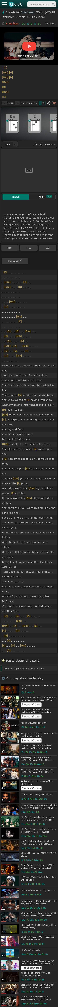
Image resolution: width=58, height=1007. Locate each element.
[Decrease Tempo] (4, 103)
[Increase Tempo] (17, 103)
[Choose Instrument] (15, 144)
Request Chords (31, 704)
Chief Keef (28, 12)
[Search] (53, 4)
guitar (8, 144)
